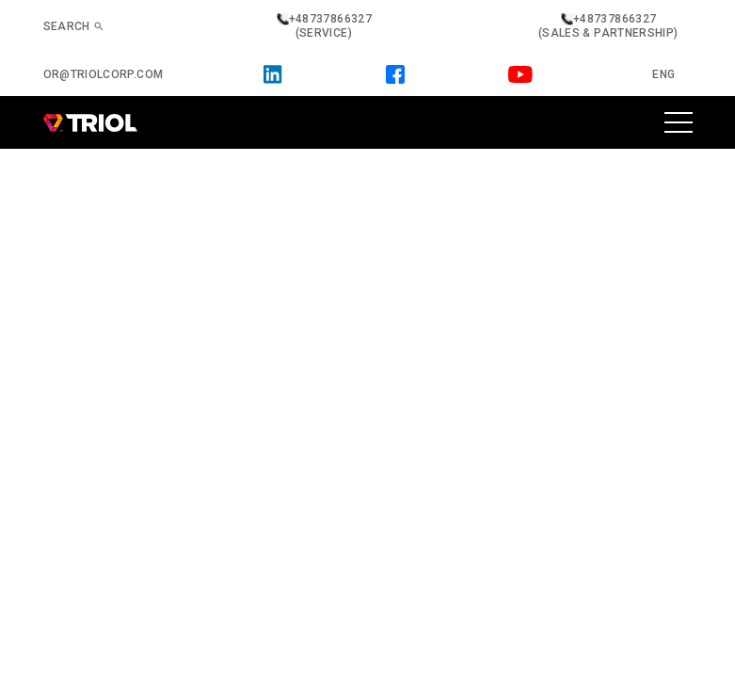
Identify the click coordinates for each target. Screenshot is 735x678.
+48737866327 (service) (324, 26)
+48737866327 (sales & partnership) (608, 26)
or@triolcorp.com (103, 74)
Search (73, 27)
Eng (663, 74)
